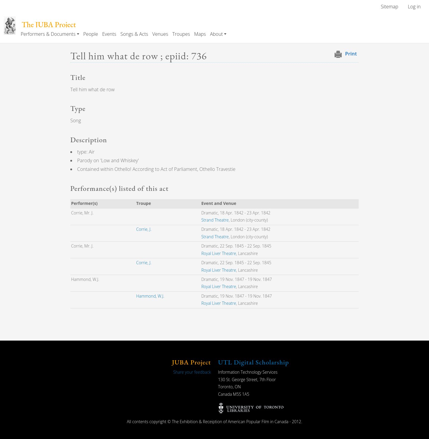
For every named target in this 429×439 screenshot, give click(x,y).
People (90, 34)
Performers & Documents (48, 34)
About (216, 34)
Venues (160, 34)
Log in (414, 6)
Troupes (181, 34)
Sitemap (389, 6)
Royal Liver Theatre (218, 253)
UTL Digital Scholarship (253, 362)
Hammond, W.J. (150, 296)
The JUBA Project (49, 25)
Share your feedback (192, 372)
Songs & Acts (134, 34)
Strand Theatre (215, 220)
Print (351, 53)
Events (109, 34)
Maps (200, 34)
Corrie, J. (143, 229)
